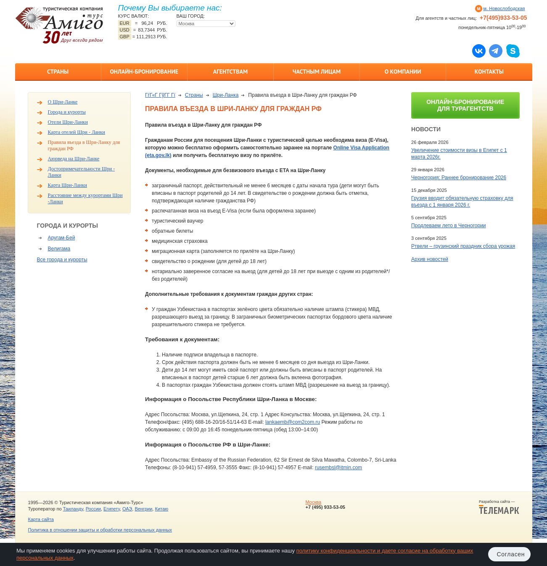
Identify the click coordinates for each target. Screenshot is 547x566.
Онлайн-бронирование (144, 71)
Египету (111, 508)
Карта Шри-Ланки (67, 185)
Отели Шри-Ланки (68, 122)
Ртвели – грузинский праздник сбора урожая (463, 246)
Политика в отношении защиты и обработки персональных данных (100, 529)
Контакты (489, 71)
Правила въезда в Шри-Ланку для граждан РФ (84, 145)
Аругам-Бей (61, 238)
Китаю (161, 508)
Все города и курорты (62, 260)
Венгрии (143, 508)
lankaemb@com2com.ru (292, 422)
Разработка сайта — (499, 507)
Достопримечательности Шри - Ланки (81, 172)
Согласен (511, 554)
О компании (403, 71)
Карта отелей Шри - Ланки (77, 132)
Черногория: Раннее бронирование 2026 (458, 178)
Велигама (59, 249)
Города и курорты (67, 112)
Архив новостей (429, 259)
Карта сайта (41, 519)
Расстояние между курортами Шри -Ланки (85, 198)
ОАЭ (127, 508)
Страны (58, 71)
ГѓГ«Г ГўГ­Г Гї (160, 95)
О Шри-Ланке (63, 102)
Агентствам (230, 71)
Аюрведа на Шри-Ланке (74, 159)
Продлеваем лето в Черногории (448, 226)
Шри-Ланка (226, 95)
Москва (313, 502)
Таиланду (73, 508)
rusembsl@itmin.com (338, 467)
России (93, 508)
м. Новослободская (504, 8)
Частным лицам (317, 71)
